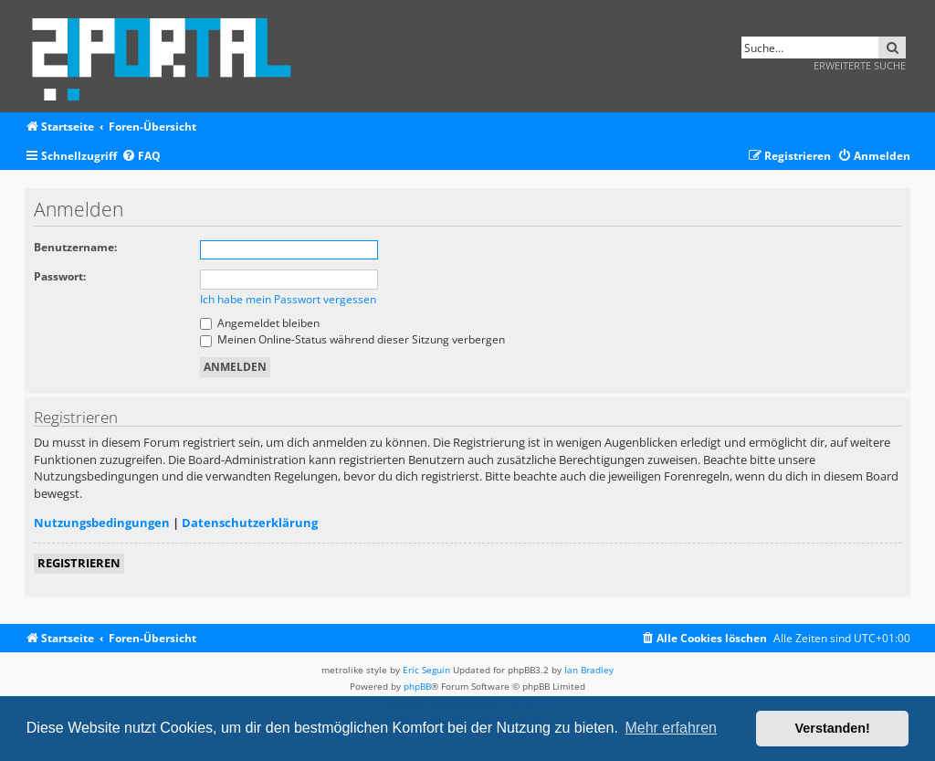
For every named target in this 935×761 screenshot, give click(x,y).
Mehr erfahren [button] (671, 727)
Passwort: (60, 276)
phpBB (417, 686)
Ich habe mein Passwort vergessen (288, 299)
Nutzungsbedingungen (102, 522)
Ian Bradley (589, 669)
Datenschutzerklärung (250, 522)
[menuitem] (141, 156)
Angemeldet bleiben (260, 323)
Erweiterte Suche (860, 65)
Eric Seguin (426, 669)
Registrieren (79, 563)
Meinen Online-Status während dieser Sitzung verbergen (352, 339)
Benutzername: (75, 247)
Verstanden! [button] (832, 728)
